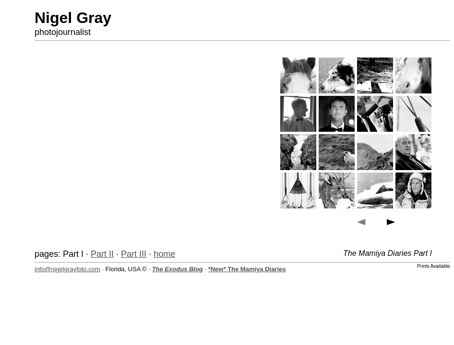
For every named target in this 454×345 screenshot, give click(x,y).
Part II (102, 254)
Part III (133, 254)
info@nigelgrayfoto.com (67, 269)
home (164, 254)
